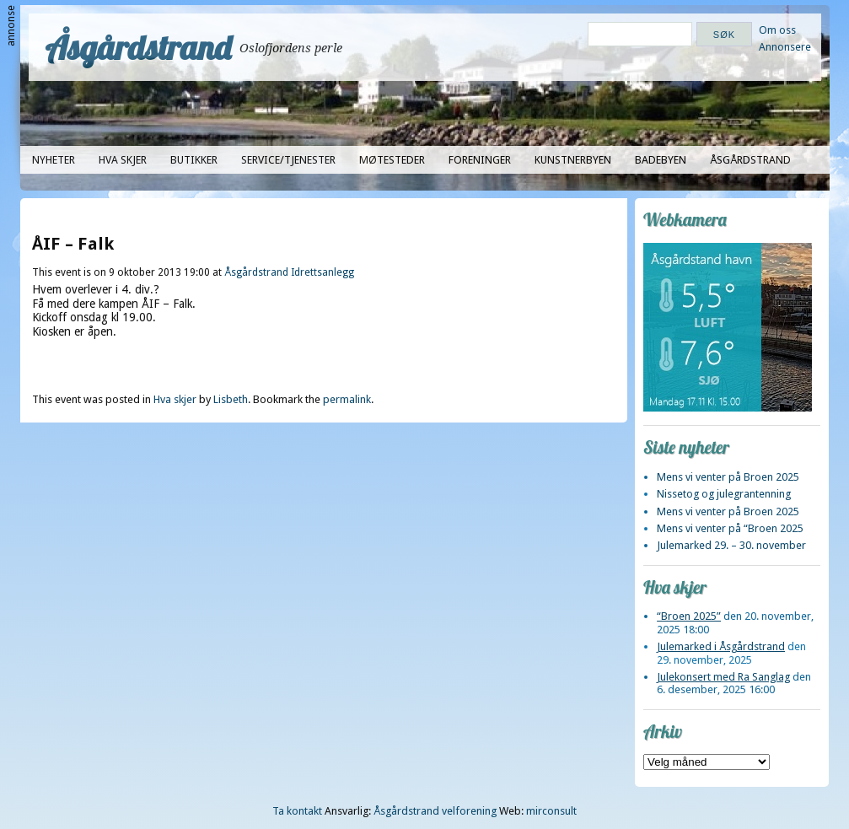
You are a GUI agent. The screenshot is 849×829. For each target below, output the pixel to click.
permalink (347, 399)
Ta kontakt (297, 811)
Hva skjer (123, 159)
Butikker (194, 159)
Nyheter (53, 159)
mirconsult (551, 811)
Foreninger (480, 159)
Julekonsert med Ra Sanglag (723, 676)
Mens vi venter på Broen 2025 (728, 477)
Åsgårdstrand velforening (435, 811)
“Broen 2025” (689, 616)
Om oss (777, 30)
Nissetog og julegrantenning (724, 493)
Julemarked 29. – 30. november (731, 545)
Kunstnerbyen (573, 159)
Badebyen (660, 159)
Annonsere (785, 46)
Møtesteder (392, 159)
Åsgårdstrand (139, 47)
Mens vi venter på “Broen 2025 (730, 528)
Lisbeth (230, 399)
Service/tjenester (288, 159)
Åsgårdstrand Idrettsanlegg (289, 272)
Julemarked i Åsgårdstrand (721, 646)
